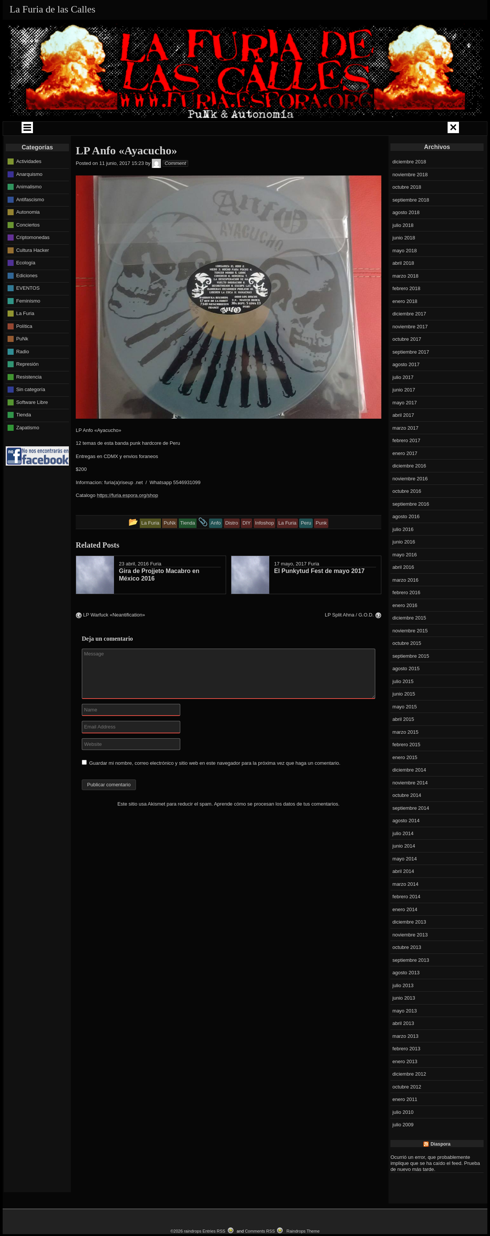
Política (24, 347)
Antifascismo (30, 220)
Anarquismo (29, 195)
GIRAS (104, 129)
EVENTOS (192, 146)
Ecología (26, 283)
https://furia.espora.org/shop (127, 516)
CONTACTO (288, 146)
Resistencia (29, 398)
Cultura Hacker (32, 271)
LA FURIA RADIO (394, 129)
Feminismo (28, 322)
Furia (155, 584)
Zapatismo (27, 448)
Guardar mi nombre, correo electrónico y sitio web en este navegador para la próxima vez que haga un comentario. (214, 784)
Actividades (28, 182)
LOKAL (443, 129)
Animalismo (29, 207)
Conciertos (28, 245)
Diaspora (441, 1165)
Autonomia (28, 233)
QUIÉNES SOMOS (55, 129)
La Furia (25, 334)
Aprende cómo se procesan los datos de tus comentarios (276, 825)
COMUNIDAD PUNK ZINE (238, 129)
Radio (22, 372)
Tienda (23, 435)
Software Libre (32, 423)
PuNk (22, 359)
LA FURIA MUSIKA (297, 129)
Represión (27, 385)
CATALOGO (240, 146)
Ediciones (26, 296)
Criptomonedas (33, 258)
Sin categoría (30, 410)
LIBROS (346, 129)
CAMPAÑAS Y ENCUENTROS (167, 129)
